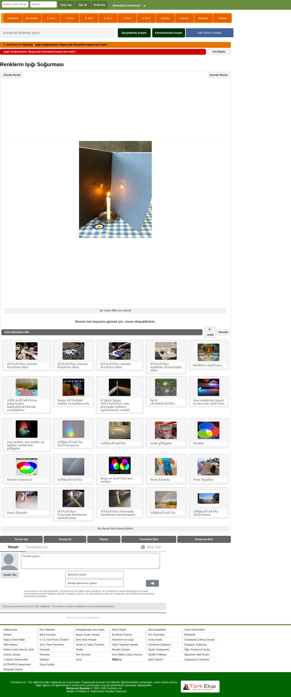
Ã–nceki (210, 332)
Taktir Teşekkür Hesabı (125, 644)
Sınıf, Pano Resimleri (52, 644)
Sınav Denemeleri (194, 629)
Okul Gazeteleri (157, 629)
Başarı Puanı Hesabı (88, 634)
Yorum (13, 547)
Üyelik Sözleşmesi (158, 649)
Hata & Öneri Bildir (14, 639)
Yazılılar (222, 18)
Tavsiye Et (65, 539)
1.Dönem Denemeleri (15, 659)
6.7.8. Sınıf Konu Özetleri (54, 639)
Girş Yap (154, 547)
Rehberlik (189, 634)
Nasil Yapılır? (155, 659)
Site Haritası (10, 644)
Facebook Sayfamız (159, 644)
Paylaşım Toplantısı (195, 644)
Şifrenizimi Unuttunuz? (127, 5)
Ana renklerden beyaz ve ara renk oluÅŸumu (209, 402)
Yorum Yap (21, 539)
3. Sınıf (51, 18)
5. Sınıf (89, 18)
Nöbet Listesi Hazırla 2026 (18, 649)
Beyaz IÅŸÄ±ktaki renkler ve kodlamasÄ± (73, 402)
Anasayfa (13, 18)
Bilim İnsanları (48, 634)
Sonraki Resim (219, 75)
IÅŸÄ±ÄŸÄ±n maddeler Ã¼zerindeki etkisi (166, 367)
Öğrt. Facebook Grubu (197, 649)
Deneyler (45, 649)
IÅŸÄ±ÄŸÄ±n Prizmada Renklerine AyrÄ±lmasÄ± (72, 515)
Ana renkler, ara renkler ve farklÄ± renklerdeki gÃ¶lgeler (25, 445)
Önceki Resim (12, 75)
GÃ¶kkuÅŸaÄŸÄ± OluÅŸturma (205, 513)
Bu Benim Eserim (122, 634)
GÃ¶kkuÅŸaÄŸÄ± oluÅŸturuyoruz (70, 443)
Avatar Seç (10, 574)
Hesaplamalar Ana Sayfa (90, 629)
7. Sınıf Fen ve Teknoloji (18, 44)
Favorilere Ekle (149, 539)
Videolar (44, 659)
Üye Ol (83, 4)
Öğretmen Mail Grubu (196, 654)
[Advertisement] (116, 110)
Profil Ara (99, 4)
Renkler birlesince (19, 479)
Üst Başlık (219, 51)
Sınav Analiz (155, 639)
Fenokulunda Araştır (168, 32)
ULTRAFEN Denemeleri (17, 664)
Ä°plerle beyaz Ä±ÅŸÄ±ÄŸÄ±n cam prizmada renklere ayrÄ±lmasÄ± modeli (114, 405)
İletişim (7, 634)
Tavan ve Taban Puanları (90, 644)
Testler (79, 649)
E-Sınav (184, 18)
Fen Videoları (47, 629)
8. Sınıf (146, 18)
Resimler (45, 654)
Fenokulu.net (37, 547)
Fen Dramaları (156, 634)
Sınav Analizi (47, 664)
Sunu (79, 659)
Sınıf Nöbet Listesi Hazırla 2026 (127, 655)
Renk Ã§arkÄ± (160, 479)
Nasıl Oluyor (119, 629)
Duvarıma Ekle (204, 539)
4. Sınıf (70, 18)
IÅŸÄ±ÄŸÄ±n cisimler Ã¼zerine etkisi (22, 365)
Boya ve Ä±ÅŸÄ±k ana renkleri (116, 480)
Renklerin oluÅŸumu (207, 365)
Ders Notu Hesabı (86, 639)
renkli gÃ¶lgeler (161, 443)
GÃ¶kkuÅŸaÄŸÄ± (113, 443)
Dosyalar (203, 18)
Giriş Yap (66, 4)
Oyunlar (165, 18)
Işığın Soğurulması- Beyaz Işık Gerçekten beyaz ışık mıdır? (71, 44)
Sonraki (223, 332)
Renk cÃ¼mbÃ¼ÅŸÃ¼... (163, 402)
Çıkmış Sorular (12, 654)
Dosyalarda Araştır (134, 32)
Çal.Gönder (32, 18)
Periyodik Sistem (13, 669)
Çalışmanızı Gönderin (196, 659)
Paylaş (104, 539)
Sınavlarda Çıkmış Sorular (199, 639)
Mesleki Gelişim (121, 649)
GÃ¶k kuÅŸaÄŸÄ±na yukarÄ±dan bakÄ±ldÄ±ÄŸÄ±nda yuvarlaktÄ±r (22, 405)
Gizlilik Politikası (157, 654)
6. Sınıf (108, 18)
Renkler (198, 443)
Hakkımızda (10, 629)
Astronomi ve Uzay (123, 639)
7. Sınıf (127, 18)
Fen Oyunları (83, 654)
